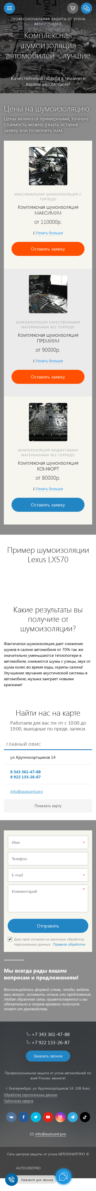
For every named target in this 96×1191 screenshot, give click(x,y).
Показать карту (48, 805)
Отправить (48, 925)
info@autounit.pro (26, 791)
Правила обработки (69, 944)
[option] (48, 46)
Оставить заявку (48, 248)
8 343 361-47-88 (25, 771)
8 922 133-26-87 (25, 776)
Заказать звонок (48, 1055)
